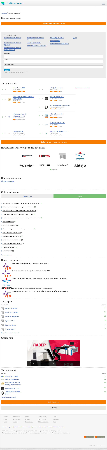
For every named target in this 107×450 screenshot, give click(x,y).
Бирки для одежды (9, 247)
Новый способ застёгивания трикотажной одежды (19, 210)
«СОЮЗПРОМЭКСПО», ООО (60, 105)
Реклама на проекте (7, 427)
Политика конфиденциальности (41, 427)
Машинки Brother (8, 221)
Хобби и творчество (43, 421)
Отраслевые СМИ (55, 40)
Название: (7, 53)
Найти (7, 70)
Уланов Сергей (10, 329)
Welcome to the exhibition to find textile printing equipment (21, 203)
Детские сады (16, 419)
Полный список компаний (83, 88)
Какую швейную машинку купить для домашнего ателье (21, 218)
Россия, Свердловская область (57, 107)
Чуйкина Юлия (10, 321)
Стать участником (53, 402)
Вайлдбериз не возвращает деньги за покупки (18, 207)
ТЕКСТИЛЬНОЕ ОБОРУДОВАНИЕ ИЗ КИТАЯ (18, 214)
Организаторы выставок (57, 38)
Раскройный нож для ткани (12, 240)
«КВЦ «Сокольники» (57, 88)
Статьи (5, 419)
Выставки (56, 419)
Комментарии (27, 196)
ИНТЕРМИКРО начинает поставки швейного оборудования (32, 288)
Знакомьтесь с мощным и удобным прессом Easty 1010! (31, 271)
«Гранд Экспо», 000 (56, 114)
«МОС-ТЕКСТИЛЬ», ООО (58, 131)
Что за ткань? (7, 251)
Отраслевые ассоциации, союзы (59, 43)
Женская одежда (7, 181)
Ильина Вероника (11, 308)
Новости (6, 416)
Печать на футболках (10, 225)
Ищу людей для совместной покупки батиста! (18, 229)
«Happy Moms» (18, 131)
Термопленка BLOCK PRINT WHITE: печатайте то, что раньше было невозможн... (40, 291)
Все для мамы (29, 421)
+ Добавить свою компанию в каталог (53, 23)
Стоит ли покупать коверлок (12, 243)
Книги (55, 421)
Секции (15, 421)
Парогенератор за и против (12, 232)
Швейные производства (34, 43)
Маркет (27, 416)
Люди (55, 416)
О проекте (16, 427)
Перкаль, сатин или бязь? (11, 236)
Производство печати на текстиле (36, 45)
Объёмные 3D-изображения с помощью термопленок (30, 263)
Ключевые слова (8, 64)
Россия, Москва (16, 89)
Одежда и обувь (42, 416)
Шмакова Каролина (11, 312)
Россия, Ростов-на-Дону (18, 133)
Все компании (16, 416)
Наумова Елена (10, 325)
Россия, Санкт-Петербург (56, 98)
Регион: (6, 59)
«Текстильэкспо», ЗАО (57, 122)
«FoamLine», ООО (19, 88)
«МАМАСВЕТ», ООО (57, 96)
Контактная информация (57, 427)
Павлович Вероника (12, 317)
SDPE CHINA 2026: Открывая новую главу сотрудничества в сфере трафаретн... (39, 278)
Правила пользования (26, 427)
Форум (79, 196)
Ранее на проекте (6, 255)
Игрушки (27, 419)
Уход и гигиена (42, 419)
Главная (4, 13)
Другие (75, 38)
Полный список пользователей (10, 333)
